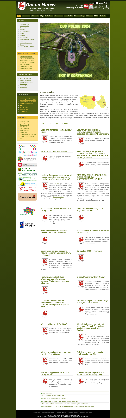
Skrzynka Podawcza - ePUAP (28, 100)
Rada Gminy (49, 16)
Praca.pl (57, 183)
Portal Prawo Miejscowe (26, 103)
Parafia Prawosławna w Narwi (28, 134)
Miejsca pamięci (24, 125)
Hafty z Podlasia (24, 130)
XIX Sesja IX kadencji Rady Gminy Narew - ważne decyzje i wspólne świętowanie (65, 404)
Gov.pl (21, 105)
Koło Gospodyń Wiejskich (27, 46)
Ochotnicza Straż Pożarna (27, 39)
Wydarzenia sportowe (26, 43)
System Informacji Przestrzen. (28, 101)
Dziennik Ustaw (24, 107)
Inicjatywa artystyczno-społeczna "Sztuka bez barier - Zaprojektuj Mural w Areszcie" (56, 253)
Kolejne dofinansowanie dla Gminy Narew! (54, 398)
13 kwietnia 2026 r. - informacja (89, 251)
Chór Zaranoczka (24, 128)
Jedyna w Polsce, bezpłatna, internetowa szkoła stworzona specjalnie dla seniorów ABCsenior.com (93, 132)
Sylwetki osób (23, 132)
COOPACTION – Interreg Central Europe (53, 395)
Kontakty (102, 16)
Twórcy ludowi (24, 86)
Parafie (22, 33)
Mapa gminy (23, 87)
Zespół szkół (68, 16)
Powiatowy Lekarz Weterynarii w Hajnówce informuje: (90, 209)
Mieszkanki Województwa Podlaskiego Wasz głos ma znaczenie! (92, 301)
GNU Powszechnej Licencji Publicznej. (79, 416)
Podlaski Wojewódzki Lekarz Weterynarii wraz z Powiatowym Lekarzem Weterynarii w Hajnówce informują (55, 303)
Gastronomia (23, 84)
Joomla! (39, 416)
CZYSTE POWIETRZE (26, 57)
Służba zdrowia (24, 37)
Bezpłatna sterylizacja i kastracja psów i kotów (56, 131)
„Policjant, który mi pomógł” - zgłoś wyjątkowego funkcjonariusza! (60, 401)
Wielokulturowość (25, 31)
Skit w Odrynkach (25, 35)
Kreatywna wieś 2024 (26, 66)
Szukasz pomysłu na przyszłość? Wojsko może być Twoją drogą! (90, 373)
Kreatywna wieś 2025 (26, 68)
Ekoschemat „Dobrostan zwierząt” (54, 151)
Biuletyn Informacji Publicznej (28, 98)
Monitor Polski (24, 109)
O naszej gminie (24, 24)
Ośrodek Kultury (79, 16)
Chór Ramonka (24, 126)
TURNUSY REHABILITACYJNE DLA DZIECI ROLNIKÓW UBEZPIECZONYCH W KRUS (92, 177)
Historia (22, 45)
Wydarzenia (26, 16)
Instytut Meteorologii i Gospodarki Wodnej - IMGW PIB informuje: (54, 232)
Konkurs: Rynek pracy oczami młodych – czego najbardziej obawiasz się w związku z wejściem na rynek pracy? (56, 177)
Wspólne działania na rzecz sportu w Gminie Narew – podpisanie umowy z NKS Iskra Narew (68, 406)
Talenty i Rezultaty (58, 197)
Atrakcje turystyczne (25, 80)
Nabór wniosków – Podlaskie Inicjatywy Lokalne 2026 (92, 232)
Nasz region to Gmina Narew (28, 123)
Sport (21, 41)
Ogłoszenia (35, 16)
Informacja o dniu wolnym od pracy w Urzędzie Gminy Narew (56, 353)
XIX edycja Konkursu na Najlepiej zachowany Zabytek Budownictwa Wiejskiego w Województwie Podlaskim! (90, 327)
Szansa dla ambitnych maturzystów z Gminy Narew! (56, 209)
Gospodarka (23, 28)
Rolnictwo (22, 29)
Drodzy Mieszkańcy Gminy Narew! (91, 277)
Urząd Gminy (59, 16)
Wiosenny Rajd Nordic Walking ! (54, 324)
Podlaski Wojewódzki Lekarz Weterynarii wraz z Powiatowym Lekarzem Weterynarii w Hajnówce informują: (55, 280)
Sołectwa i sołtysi (24, 26)
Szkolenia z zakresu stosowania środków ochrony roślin (90, 353)
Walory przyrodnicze (25, 78)
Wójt (41, 16)
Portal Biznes (23, 111)
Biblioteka (89, 16)
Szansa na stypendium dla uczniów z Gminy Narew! (56, 373)
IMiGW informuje (47, 393)
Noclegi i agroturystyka (26, 82)
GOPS (96, 16)
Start (19, 16)
